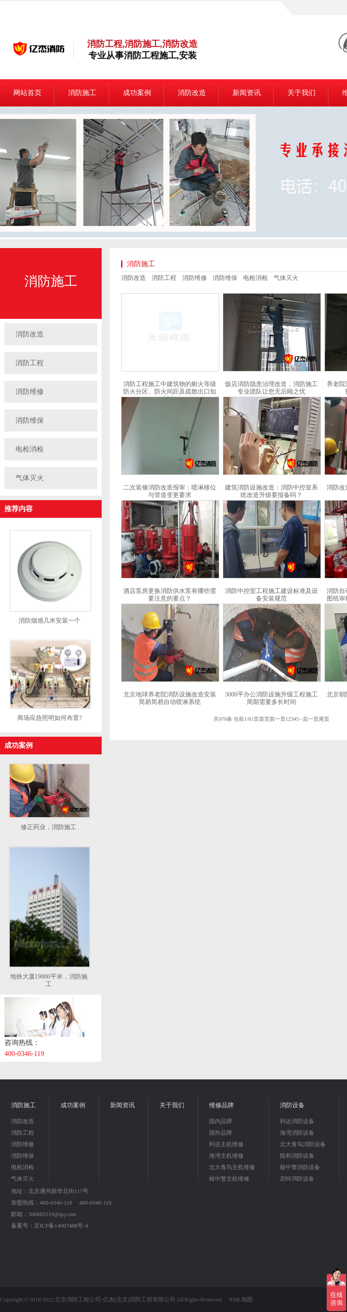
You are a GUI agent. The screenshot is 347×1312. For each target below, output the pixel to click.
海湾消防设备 (297, 1132)
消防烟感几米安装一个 (49, 620)
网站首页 (27, 92)
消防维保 (29, 420)
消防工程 (29, 363)
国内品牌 (220, 1121)
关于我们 (301, 92)
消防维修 (29, 391)
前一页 (278, 719)
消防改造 (192, 92)
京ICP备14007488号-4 (61, 1225)
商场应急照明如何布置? (49, 718)
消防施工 (82, 92)
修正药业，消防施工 (48, 827)
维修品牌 (221, 1105)
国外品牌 (220, 1132)
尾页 (324, 719)
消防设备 (292, 1105)
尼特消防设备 (297, 1178)
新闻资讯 (247, 92)
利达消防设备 (297, 1121)
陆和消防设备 (297, 1155)
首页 (264, 719)
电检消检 (29, 449)
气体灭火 (29, 478)
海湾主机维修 (226, 1155)
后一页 (311, 719)
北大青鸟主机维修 (232, 1167)
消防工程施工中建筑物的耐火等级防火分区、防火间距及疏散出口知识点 (169, 391)
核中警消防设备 (300, 1167)
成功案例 (137, 92)
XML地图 (241, 1299)
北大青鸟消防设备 (303, 1144)
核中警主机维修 (229, 1178)
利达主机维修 (226, 1144)
